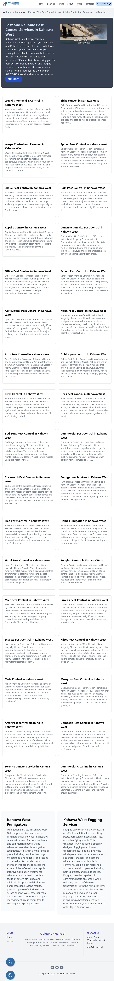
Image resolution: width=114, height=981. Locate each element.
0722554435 (13, 79)
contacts (90, 3)
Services (10, 941)
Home (40, 3)
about (70, 3)
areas (61, 3)
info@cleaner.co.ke (95, 947)
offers (79, 3)
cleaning (51, 3)
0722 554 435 (104, 3)
